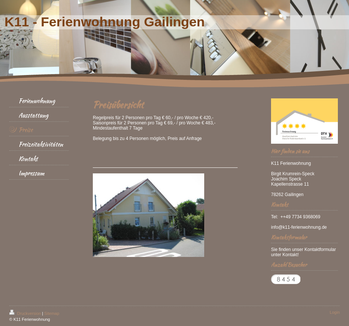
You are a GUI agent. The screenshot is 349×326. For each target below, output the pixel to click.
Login (335, 312)
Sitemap (51, 313)
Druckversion (25, 313)
